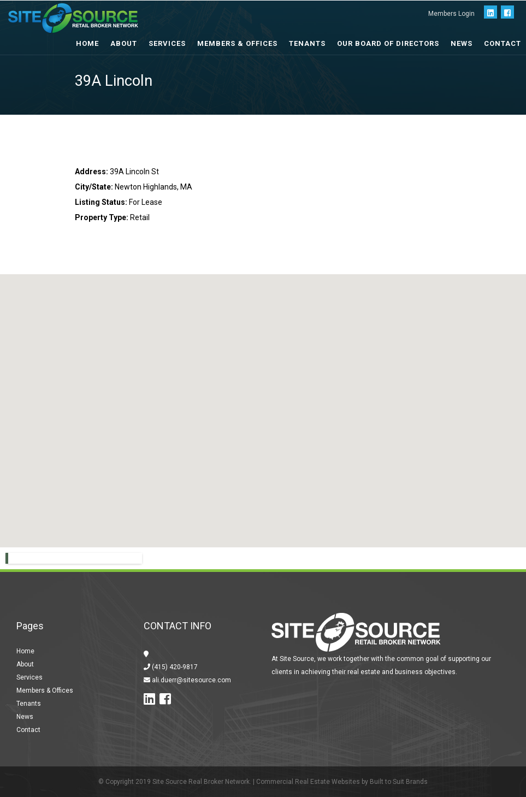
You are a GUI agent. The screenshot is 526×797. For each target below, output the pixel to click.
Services (167, 43)
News (461, 43)
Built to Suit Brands (399, 782)
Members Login (451, 13)
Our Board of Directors (388, 43)
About (25, 664)
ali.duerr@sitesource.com (190, 680)
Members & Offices (237, 43)
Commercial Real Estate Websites (308, 782)
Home (25, 651)
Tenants (307, 43)
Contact (502, 43)
